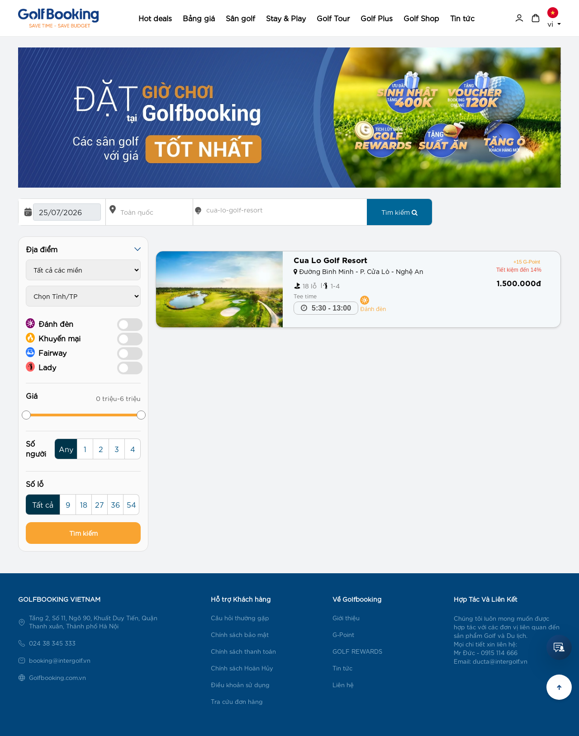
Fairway (46, 352)
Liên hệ (343, 685)
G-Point (343, 634)
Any (66, 448)
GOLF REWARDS (357, 651)
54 (131, 504)
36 (115, 504)
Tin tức (462, 18)
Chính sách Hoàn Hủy (242, 668)
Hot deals (155, 18)
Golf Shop (421, 18)
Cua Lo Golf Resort (330, 259)
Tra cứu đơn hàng (237, 701)
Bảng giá (199, 18)
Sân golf (240, 18)
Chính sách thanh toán (243, 651)
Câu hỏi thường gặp (240, 618)
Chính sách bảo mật (240, 634)
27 (99, 504)
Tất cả (42, 504)
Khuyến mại (53, 338)
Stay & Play (286, 18)
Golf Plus (377, 18)
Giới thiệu (346, 618)
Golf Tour (333, 18)
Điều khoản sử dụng (240, 685)
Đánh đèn (49, 323)
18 (83, 504)
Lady (41, 367)
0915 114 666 (499, 652)
